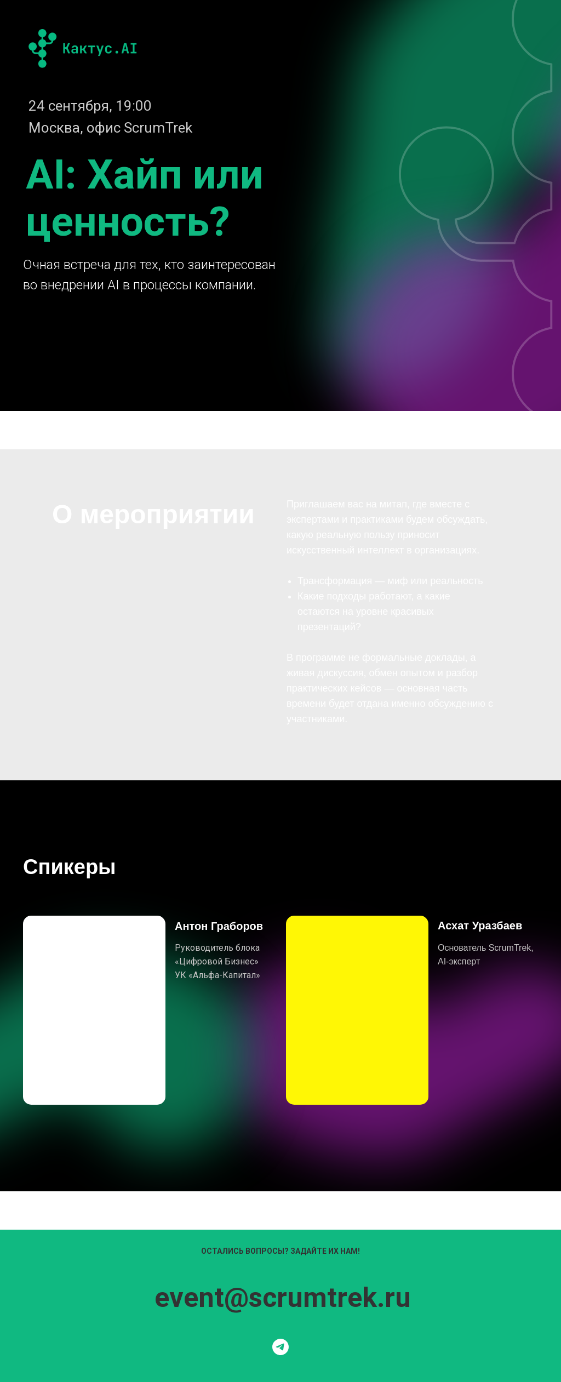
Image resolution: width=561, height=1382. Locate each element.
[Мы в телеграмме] (280, 1347)
